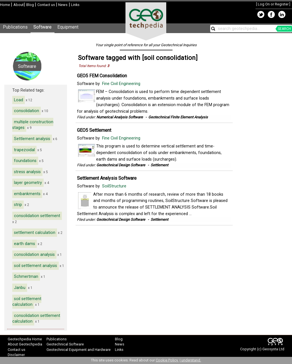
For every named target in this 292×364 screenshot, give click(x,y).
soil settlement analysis (35, 265)
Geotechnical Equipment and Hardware (78, 349)
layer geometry (28, 182)
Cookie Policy (167, 360)
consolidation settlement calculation (36, 318)
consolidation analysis (34, 254)
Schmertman (26, 276)
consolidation (26, 110)
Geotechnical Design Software (120, 165)
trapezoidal (24, 149)
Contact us (46, 5)
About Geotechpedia (25, 344)
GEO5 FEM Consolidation (102, 75)
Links (75, 5)
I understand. (190, 360)
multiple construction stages (32, 125)
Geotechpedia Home (25, 339)
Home (5, 5)
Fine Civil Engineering (121, 83)
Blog (30, 5)
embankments (27, 193)
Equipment (67, 27)
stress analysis (27, 171)
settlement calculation (34, 232)
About (18, 5)
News (62, 5)
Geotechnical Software (65, 344)
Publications (15, 27)
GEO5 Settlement (94, 130)
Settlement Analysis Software (107, 178)
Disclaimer (16, 355)
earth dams (24, 243)
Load (18, 100)
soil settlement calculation (26, 301)
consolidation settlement (37, 215)
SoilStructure (114, 186)
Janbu (19, 287)
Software (42, 27)
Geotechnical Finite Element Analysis (178, 117)
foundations (25, 160)
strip (18, 204)
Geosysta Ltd (273, 349)
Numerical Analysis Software (119, 117)
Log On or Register (273, 4)
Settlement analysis (32, 138)
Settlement (159, 165)
